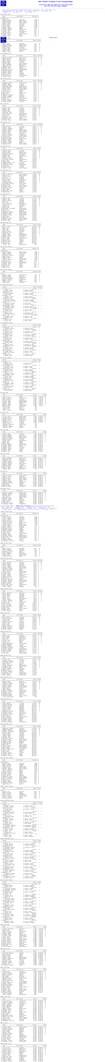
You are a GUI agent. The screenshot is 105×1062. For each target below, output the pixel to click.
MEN (59, 6)
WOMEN (64, 6)
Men (2, 14)
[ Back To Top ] (53, 37)
